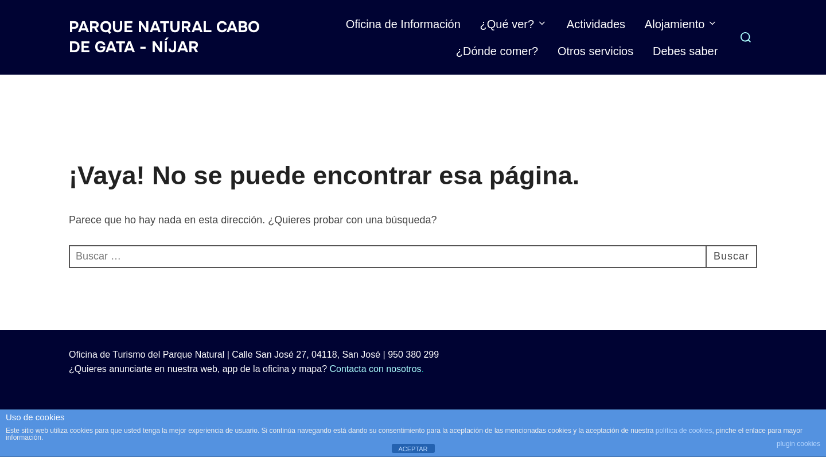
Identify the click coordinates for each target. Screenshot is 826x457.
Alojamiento (681, 24)
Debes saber (685, 51)
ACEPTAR (412, 449)
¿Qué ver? (513, 24)
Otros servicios (595, 51)
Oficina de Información (403, 24)
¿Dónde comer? (497, 51)
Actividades (596, 24)
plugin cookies (798, 444)
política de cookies (684, 431)
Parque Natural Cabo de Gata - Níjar (164, 37)
